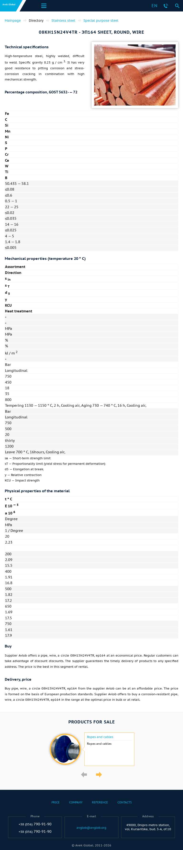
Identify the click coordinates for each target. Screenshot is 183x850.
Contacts (124, 802)
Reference (100, 802)
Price (55, 802)
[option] (91, 749)
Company (75, 802)
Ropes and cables (100, 737)
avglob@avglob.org (91, 828)
